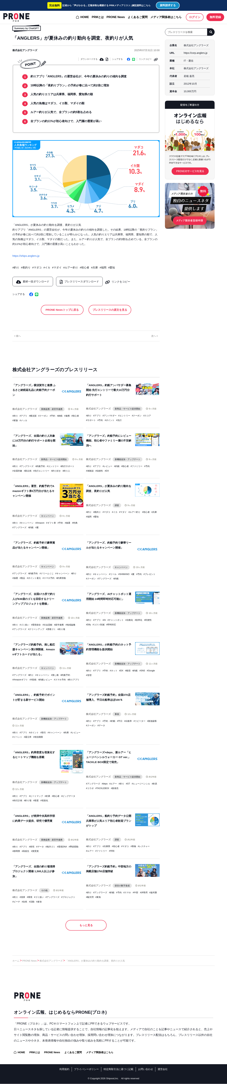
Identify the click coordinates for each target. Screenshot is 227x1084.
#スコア (147, 415)
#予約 (52, 416)
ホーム (15, 961)
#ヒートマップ (36, 795)
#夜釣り (25, 267)
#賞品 (22, 578)
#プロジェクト (68, 897)
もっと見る (86, 925)
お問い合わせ (145, 1069)
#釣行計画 (17, 800)
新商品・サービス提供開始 (127, 408)
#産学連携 (59, 624)
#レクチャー (144, 845)
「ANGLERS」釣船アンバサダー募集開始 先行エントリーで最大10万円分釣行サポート (108, 390)
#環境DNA (62, 846)
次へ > (154, 336)
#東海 (98, 896)
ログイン (194, 17)
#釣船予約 (40, 466)
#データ (101, 725)
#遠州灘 (153, 892)
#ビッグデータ (68, 795)
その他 (44, 890)
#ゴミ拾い (24, 624)
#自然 (24, 901)
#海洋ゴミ (50, 846)
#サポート (91, 420)
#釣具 (154, 783)
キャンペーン (47, 516)
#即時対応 (111, 624)
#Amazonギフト (20, 679)
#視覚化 (44, 800)
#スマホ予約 (48, 578)
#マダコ (37, 267)
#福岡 (103, 267)
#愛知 (111, 267)
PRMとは (98, 17)
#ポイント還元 (34, 578)
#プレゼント (149, 574)
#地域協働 (70, 624)
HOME (84, 17)
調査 (117, 505)
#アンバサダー (110, 415)
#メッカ (23, 420)
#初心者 (84, 267)
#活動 (31, 901)
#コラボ (90, 788)
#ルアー (113, 783)
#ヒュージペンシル (141, 783)
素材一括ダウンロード (32, 281)
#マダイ (56, 267)
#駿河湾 (90, 896)
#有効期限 (38, 736)
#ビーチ (16, 901)
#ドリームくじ (47, 573)
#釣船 (117, 466)
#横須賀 (33, 416)
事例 (117, 713)
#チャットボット (115, 620)
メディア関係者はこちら (166, 17)
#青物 (133, 845)
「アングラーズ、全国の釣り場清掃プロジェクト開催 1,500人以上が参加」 (33, 870)
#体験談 (90, 470)
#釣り (15, 267)
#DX (107, 470)
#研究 (31, 846)
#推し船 (55, 674)
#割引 (43, 732)
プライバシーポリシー (86, 1069)
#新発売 (115, 788)
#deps (105, 783)
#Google (151, 670)
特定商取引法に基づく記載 (118, 1069)
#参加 (39, 901)
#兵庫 (94, 267)
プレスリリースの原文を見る (109, 309)
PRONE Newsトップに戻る (62, 309)
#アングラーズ (27, 466)
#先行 (119, 420)
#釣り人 (66, 470)
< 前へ (17, 336)
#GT (128, 783)
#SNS (142, 670)
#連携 (67, 416)
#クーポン (43, 416)
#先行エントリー (41, 470)
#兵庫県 (106, 845)
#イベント (17, 736)
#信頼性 (99, 470)
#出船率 (128, 720)
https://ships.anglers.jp (25, 255)
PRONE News (116, 17)
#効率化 (138, 620)
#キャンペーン (27, 522)
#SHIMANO (123, 574)
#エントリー (124, 415)
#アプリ (23, 416)
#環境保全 (36, 624)
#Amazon (39, 522)
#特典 (74, 522)
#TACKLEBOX (102, 788)
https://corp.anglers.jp (195, 52)
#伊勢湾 (144, 892)
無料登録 (215, 17)
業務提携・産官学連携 (52, 409)
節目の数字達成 (122, 885)
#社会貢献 (47, 624)
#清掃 (22, 897)
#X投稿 (33, 679)
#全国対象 (17, 470)
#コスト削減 (98, 624)
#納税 (59, 416)
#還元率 (28, 736)
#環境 (29, 897)
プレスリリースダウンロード (80, 281)
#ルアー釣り (70, 267)
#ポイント (109, 420)
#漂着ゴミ (51, 629)
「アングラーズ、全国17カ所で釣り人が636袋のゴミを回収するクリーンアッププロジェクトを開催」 (33, 598)
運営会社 (163, 1069)
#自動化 (129, 620)
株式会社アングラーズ (24, 50)
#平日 (120, 720)
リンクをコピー (119, 281)
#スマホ (127, 892)
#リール (113, 574)
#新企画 (28, 470)
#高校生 (25, 850)
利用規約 (64, 1069)
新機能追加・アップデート (127, 459)
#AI (104, 620)
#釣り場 (61, 629)
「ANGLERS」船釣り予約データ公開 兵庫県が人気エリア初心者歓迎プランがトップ (108, 820)
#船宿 (128, 670)
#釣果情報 (61, 578)
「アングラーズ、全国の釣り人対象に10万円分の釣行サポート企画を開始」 (33, 440)
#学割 (111, 850)
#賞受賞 (35, 850)
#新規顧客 (152, 720)
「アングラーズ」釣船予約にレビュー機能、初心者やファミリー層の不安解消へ (108, 440)
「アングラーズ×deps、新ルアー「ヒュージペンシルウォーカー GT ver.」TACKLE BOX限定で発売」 (108, 756)
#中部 (135, 892)
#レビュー (107, 466)
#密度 (36, 800)
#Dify (88, 624)
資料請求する (168, 5)
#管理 (89, 675)
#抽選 (67, 522)
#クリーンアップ (36, 629)
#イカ (46, 267)
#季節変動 (73, 846)
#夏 (37, 527)
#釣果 (66, 732)
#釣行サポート (67, 466)
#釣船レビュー (45, 679)
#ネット (113, 670)
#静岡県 (16, 850)
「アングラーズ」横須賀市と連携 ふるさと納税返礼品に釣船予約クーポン (34, 390)
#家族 (15, 420)
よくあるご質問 (138, 17)
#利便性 (148, 620)
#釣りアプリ (73, 679)
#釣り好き (56, 470)
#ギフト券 (51, 522)
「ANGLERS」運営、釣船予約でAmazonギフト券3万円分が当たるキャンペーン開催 (33, 490)
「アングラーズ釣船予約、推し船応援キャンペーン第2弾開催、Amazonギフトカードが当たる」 (33, 649)
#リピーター (139, 720)
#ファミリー (136, 466)
